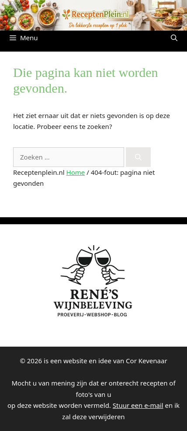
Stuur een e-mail (138, 405)
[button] (174, 38)
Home (75, 172)
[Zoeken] (138, 157)
